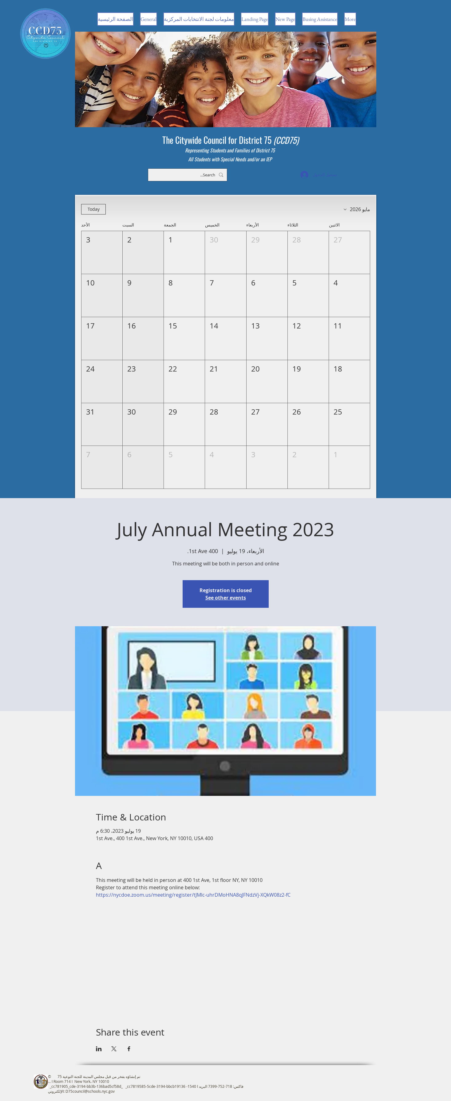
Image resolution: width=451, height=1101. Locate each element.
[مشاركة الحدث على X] (114, 1048)
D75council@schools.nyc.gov (90, 1091)
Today (93, 209)
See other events (225, 597)
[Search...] (188, 175)
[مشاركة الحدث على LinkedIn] (99, 1048)
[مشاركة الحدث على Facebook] (129, 1048)
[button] (349, 252)
